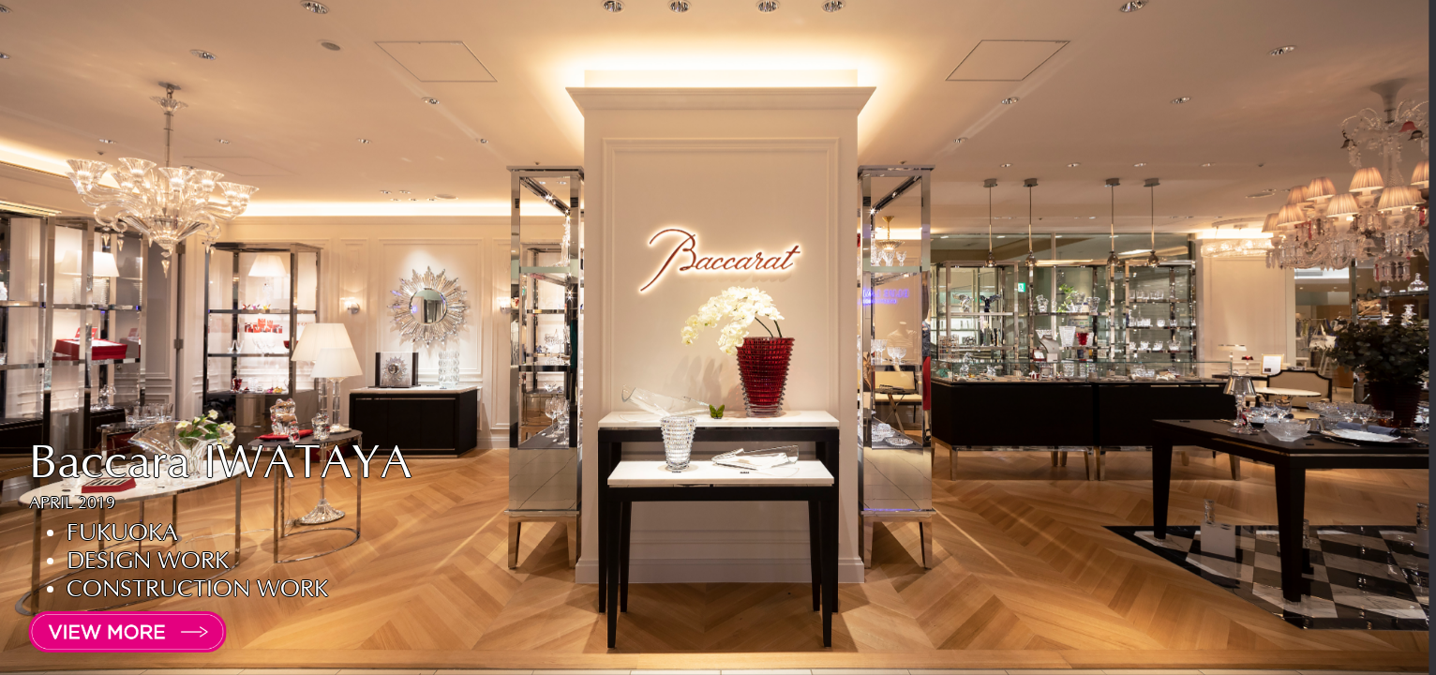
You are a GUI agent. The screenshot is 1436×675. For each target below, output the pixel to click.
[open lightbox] (112, 632)
